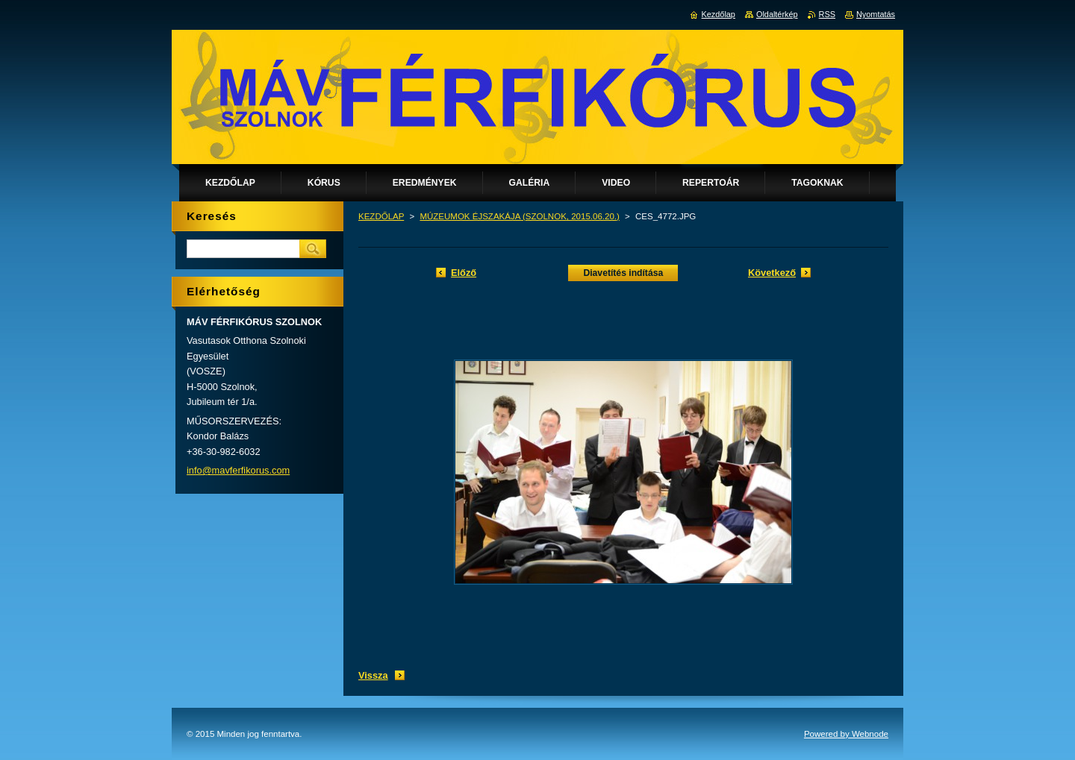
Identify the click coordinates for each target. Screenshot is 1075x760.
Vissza (373, 675)
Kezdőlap (718, 14)
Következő (772, 272)
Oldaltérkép (777, 14)
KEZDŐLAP (381, 216)
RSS (827, 14)
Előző (463, 272)
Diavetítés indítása (623, 273)
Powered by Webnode (846, 733)
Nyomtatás (875, 14)
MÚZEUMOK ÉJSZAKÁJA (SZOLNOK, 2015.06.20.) (520, 216)
